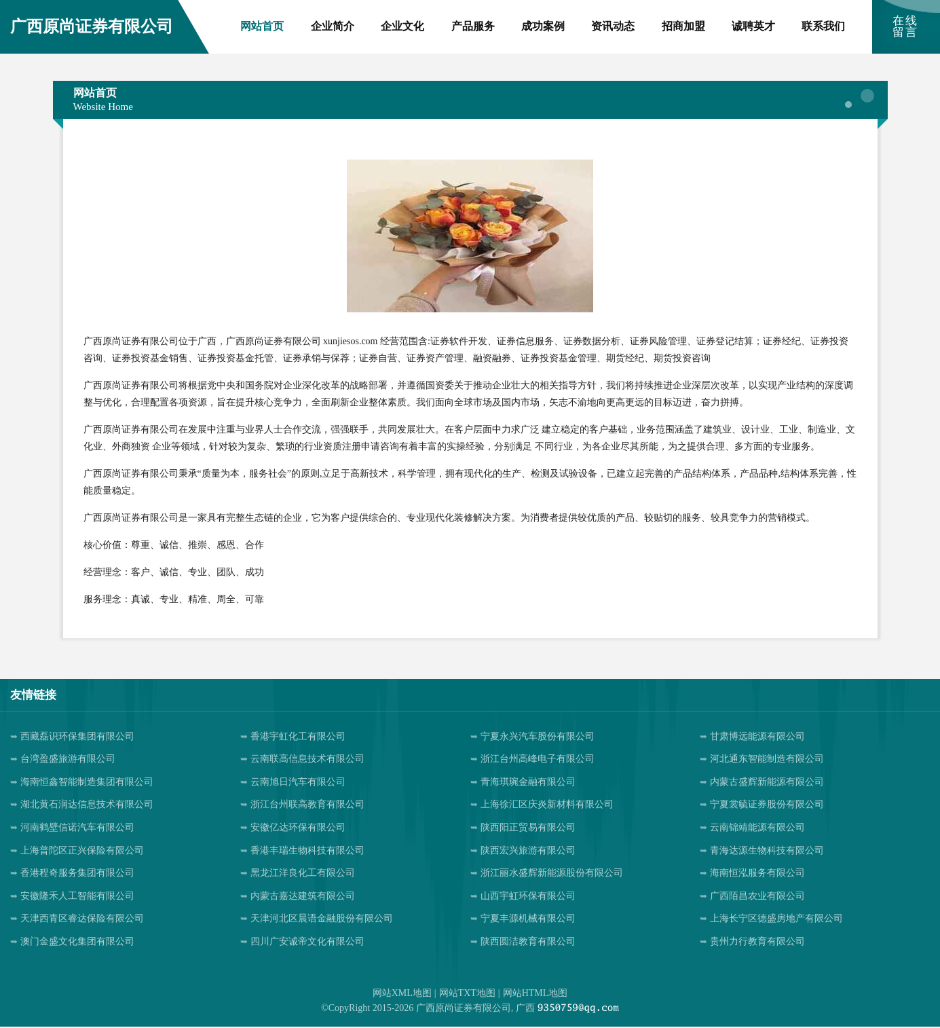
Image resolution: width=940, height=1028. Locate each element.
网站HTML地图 (535, 994)
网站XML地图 (402, 994)
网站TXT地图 (467, 994)
